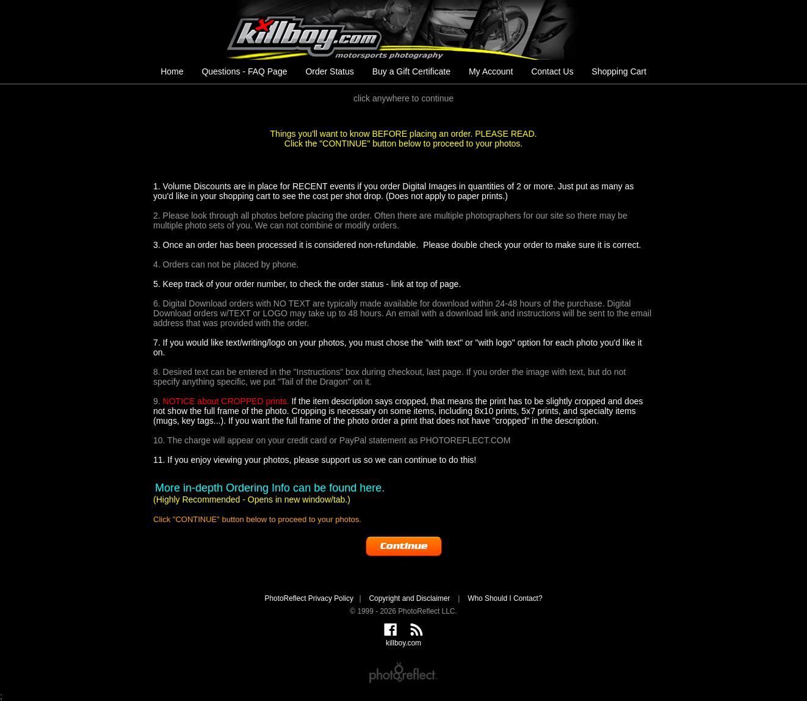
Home (172, 71)
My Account (491, 71)
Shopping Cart (619, 71)
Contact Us (552, 71)
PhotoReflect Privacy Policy (308, 598)
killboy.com (403, 30)
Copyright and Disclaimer (410, 598)
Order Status (329, 71)
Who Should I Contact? (505, 598)
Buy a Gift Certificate (411, 71)
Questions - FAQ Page (244, 71)
